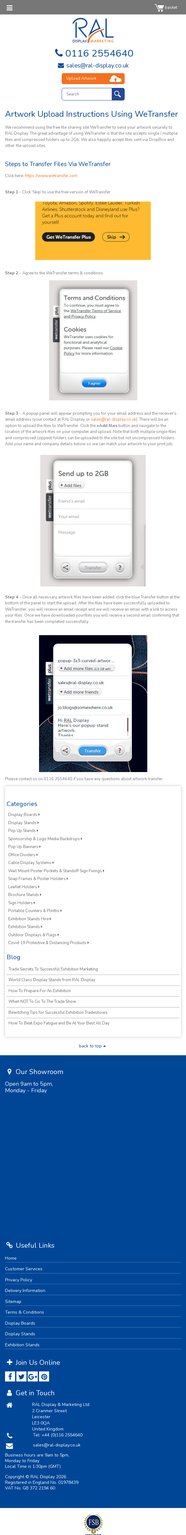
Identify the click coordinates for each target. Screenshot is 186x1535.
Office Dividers (23, 855)
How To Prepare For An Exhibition (39, 991)
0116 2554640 (93, 53)
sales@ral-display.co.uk (93, 66)
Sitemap (13, 1302)
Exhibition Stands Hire (29, 919)
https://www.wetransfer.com (51, 176)
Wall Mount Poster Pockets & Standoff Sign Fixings (56, 871)
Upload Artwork (81, 78)
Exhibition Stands (25, 927)
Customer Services (23, 1269)
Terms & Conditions (24, 1312)
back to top (93, 1046)
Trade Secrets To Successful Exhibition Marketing (53, 969)
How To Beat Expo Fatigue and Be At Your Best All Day (59, 1023)
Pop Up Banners (24, 847)
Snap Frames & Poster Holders (38, 879)
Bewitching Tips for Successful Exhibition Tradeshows (58, 1012)
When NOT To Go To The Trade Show (42, 1001)
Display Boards (24, 815)
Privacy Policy (18, 1280)
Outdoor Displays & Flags (33, 935)
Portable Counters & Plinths (35, 911)
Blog (13, 957)
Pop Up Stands (23, 831)
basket (166, 7)
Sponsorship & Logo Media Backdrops (45, 839)
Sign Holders (21, 903)
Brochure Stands (25, 895)
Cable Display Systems (31, 863)
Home (11, 1258)
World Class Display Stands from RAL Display (51, 980)
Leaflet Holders (24, 887)
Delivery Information (25, 1291)
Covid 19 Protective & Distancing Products (48, 943)
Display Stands (23, 823)
